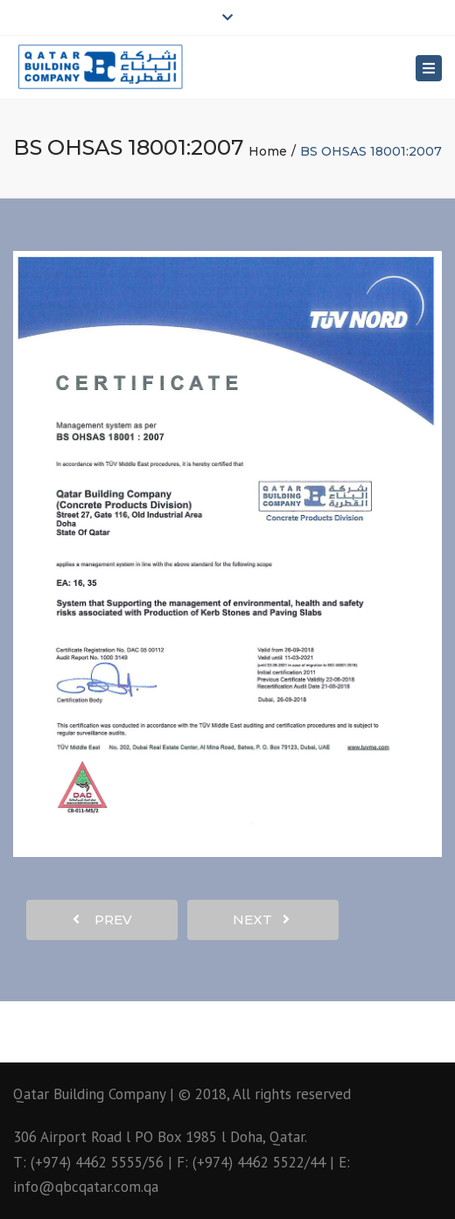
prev (102, 919)
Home (267, 151)
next (261, 919)
